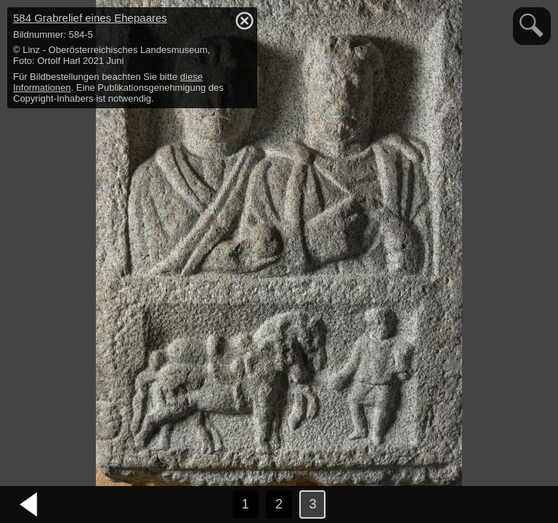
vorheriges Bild (29, 505)
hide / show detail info (244, 20)
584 (90, 18)
